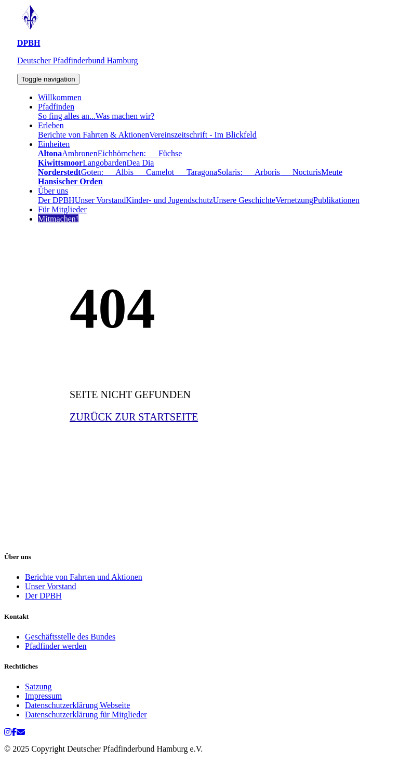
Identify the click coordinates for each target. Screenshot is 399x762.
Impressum (43, 695)
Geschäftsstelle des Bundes (70, 636)
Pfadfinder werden (56, 646)
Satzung (38, 686)
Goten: (92, 172)
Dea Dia (140, 162)
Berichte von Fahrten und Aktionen (83, 577)
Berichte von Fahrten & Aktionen (93, 134)
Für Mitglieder (62, 209)
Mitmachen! (58, 218)
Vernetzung (294, 200)
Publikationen (336, 200)
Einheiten (54, 144)
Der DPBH (56, 200)
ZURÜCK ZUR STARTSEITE (134, 417)
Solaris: (230, 172)
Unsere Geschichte (244, 200)
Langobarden (104, 162)
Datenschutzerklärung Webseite (77, 705)
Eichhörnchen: (122, 153)
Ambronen (79, 153)
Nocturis (300, 172)
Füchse (164, 153)
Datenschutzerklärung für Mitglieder (86, 714)
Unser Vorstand (100, 200)
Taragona (195, 172)
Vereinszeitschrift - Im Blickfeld (203, 134)
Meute (331, 172)
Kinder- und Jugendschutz (169, 200)
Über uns (53, 190)
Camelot (154, 172)
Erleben (51, 125)
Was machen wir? (125, 116)
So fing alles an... (67, 116)
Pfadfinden (56, 106)
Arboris (261, 172)
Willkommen (60, 97)
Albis (118, 172)
